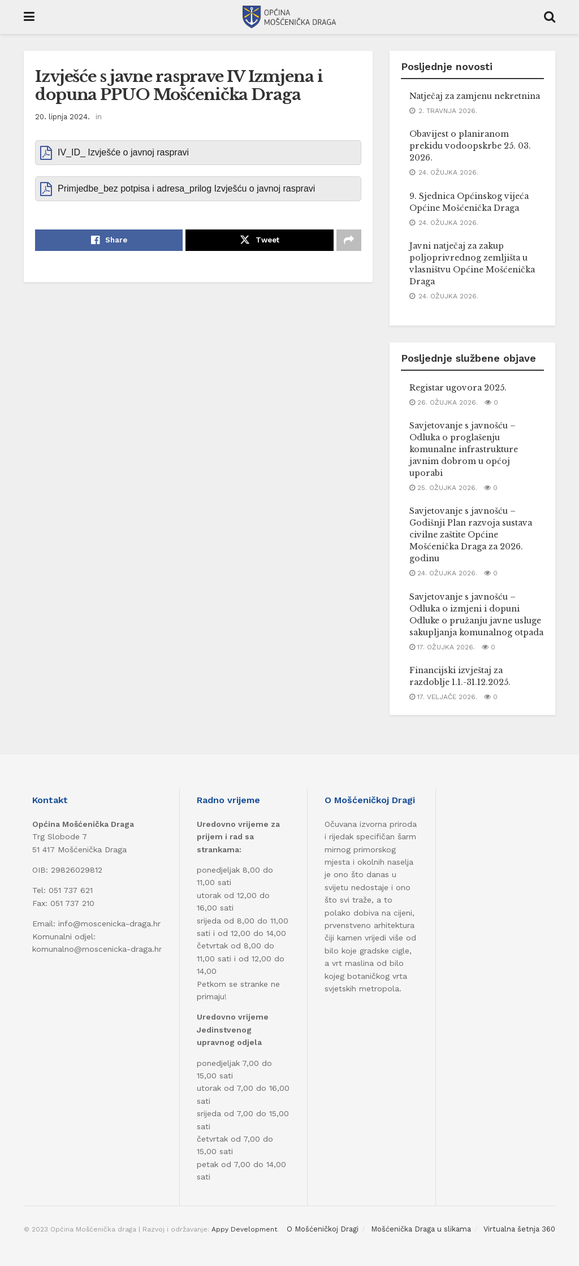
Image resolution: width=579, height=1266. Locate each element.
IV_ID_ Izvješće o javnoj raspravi (123, 152)
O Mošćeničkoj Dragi (322, 1229)
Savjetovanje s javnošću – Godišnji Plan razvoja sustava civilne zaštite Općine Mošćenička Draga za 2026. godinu (470, 534)
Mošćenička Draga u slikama (421, 1229)
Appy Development (244, 1229)
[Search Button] (549, 17)
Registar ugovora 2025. (458, 388)
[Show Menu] (29, 17)
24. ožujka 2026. (443, 573)
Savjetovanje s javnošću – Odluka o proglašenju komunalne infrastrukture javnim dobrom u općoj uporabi (463, 449)
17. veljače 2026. (443, 697)
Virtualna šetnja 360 (519, 1229)
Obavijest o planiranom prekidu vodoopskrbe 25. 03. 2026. (470, 146)
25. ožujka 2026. (443, 488)
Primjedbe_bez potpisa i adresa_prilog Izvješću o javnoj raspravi (186, 188)
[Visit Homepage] (289, 17)
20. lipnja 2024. (62, 116)
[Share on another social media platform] (348, 240)
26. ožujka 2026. (443, 402)
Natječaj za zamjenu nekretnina (474, 96)
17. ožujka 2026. (442, 647)
